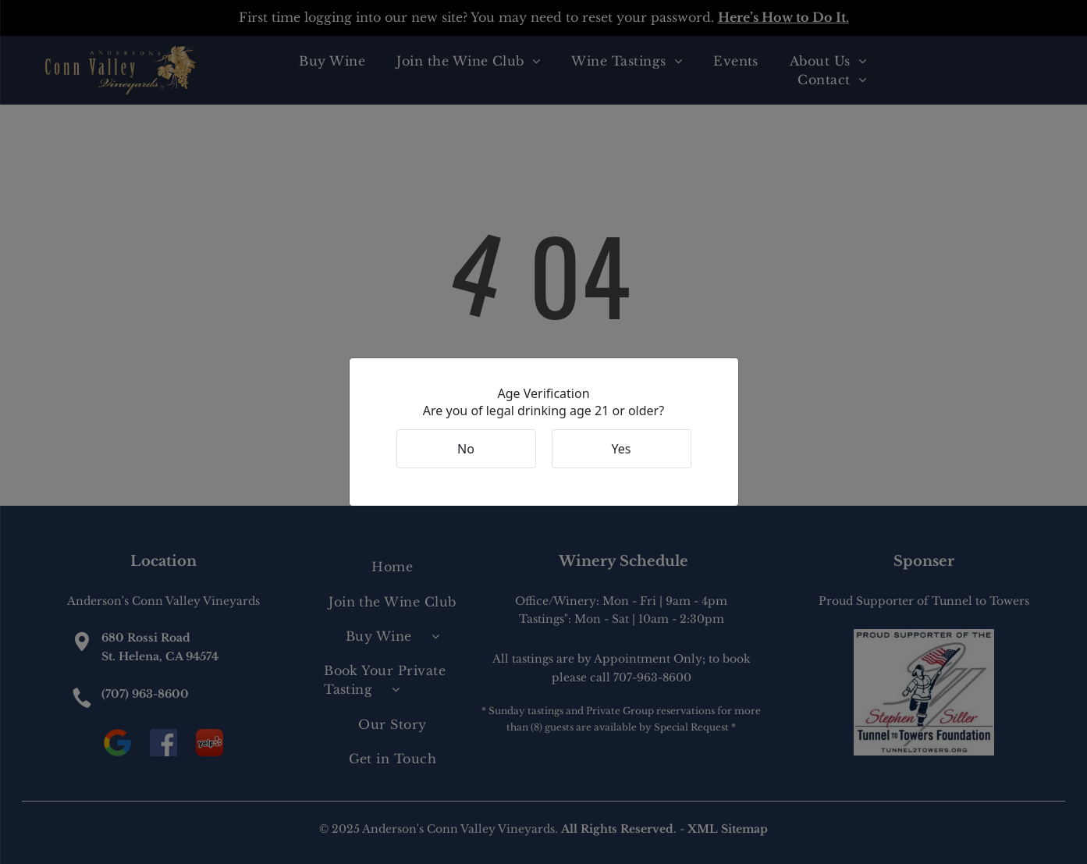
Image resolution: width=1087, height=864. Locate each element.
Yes (621, 448)
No (465, 448)
